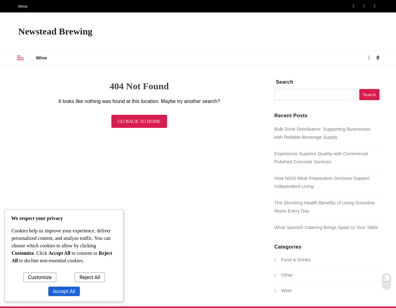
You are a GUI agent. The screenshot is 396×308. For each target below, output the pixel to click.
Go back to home (139, 121)
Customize (40, 277)
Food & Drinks (296, 259)
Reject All (89, 277)
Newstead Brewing (55, 31)
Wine (23, 6)
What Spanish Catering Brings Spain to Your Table (326, 227)
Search (284, 82)
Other (287, 275)
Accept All (64, 291)
